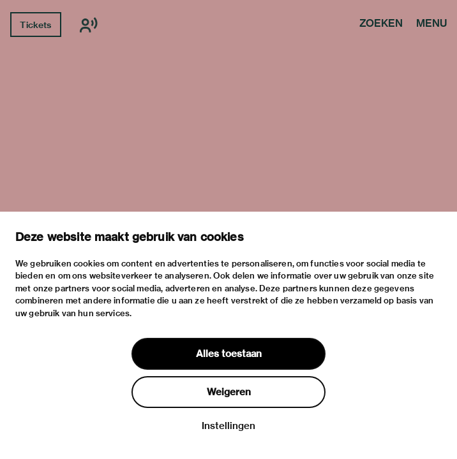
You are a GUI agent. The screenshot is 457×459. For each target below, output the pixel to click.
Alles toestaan (229, 353)
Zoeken (381, 24)
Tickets (35, 25)
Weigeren (229, 392)
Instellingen (228, 425)
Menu (431, 24)
